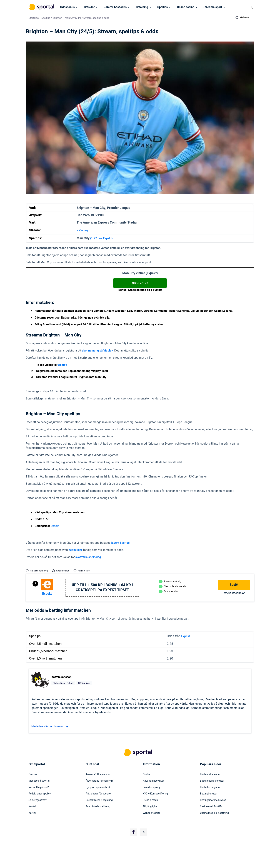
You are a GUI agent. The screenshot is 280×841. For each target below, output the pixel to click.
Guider (146, 774)
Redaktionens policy (40, 794)
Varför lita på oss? (39, 787)
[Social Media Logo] (133, 832)
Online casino (185, 7)
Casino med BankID (211, 806)
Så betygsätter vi (38, 800)
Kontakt (33, 806)
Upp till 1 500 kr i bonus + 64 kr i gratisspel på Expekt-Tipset (102, 588)
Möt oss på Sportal (39, 781)
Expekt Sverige (120, 543)
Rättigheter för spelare (98, 794)
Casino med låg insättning (214, 813)
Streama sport (213, 7)
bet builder (75, 550)
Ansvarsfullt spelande (98, 774)
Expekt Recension (234, 593)
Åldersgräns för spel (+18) (100, 781)
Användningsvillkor (153, 781)
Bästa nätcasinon (210, 774)
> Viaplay (82, 230)
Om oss (33, 774)
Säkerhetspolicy (151, 787)
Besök (234, 584)
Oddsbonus (67, 7)
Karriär (32, 813)
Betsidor (89, 7)
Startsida (34, 18)
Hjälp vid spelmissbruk (98, 787)
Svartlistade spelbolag (98, 806)
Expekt (55, 526)
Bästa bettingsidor (210, 787)
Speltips (162, 7)
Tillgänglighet (150, 806)
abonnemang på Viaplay (97, 350)
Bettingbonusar (208, 794)
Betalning (142, 7)
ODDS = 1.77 (140, 283)
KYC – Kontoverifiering (155, 794)
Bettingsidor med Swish (213, 800)
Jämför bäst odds (115, 7)
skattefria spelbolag (88, 557)
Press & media (151, 800)
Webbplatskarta (152, 813)
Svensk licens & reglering (99, 800)
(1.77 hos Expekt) (101, 238)
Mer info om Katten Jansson (50, 726)
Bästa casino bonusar (212, 781)
